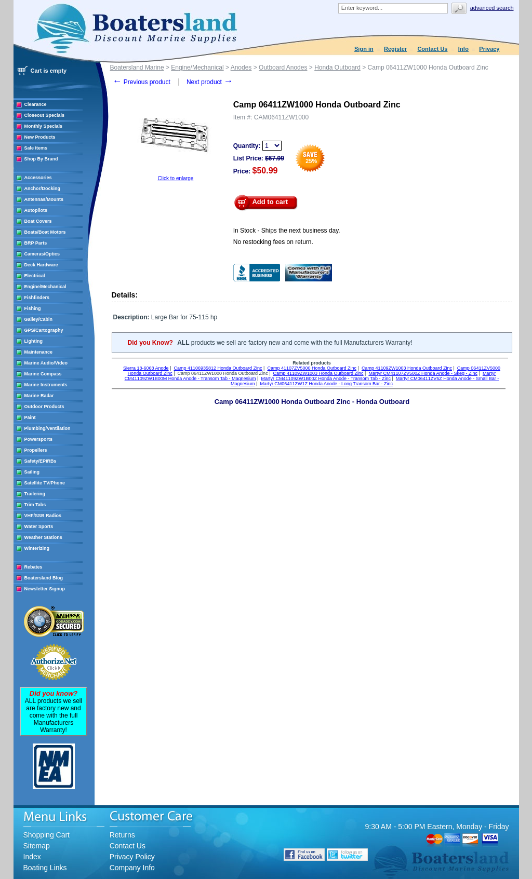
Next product (210, 82)
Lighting (33, 341)
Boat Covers (38, 221)
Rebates (33, 567)
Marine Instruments (46, 384)
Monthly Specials (43, 126)
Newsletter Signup (44, 588)
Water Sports (39, 526)
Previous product (141, 82)
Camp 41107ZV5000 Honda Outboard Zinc (311, 368)
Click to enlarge (175, 178)
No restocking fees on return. (273, 242)
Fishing (32, 308)
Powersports (38, 439)
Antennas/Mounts (44, 199)
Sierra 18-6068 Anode (146, 368)
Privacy (489, 49)
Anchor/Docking (42, 188)
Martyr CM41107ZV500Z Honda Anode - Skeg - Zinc (422, 373)
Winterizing (36, 548)
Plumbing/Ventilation (47, 428)
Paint (30, 417)
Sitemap (36, 846)
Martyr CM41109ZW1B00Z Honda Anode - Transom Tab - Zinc (325, 378)
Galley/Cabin (38, 319)
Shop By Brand (41, 158)
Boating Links (45, 867)
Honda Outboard (337, 67)
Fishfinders (37, 297)
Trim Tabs (35, 504)
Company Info (132, 867)
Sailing (32, 472)
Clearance (35, 104)
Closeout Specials (44, 115)
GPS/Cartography (43, 330)
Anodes (241, 67)
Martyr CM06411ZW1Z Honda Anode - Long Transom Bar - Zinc (326, 383)
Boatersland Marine (137, 67)
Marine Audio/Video (46, 363)
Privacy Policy (132, 857)
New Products (40, 137)
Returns (122, 835)
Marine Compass (43, 373)
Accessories (38, 177)
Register (395, 49)
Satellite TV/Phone (44, 482)
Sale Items (36, 148)
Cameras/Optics (42, 253)
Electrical (34, 275)
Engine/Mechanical (45, 286)
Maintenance (38, 352)
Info (463, 49)
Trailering (35, 493)
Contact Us (432, 49)
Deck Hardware (41, 264)
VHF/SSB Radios (43, 515)
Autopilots (36, 210)
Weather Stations (43, 537)
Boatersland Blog (43, 577)
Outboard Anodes (283, 67)
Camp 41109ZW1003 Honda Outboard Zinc (407, 368)
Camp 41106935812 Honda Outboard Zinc (218, 368)
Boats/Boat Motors (45, 232)
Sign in (364, 49)
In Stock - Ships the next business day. (286, 230)
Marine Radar (39, 395)
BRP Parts (35, 243)
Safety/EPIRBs (40, 461)
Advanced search (492, 8)
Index (32, 857)
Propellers (35, 450)
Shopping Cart (46, 835)
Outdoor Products (44, 406)
